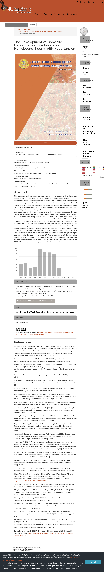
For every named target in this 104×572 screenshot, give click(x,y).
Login (100, 2)
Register (91, 2)
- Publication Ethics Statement (88, 153)
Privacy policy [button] (71, 568)
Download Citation (46, 300)
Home (18, 29)
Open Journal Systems (86, 205)
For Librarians (87, 100)
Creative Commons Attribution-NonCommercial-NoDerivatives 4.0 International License (45, 333)
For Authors (87, 93)
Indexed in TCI (86, 47)
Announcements (61, 14)
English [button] (81, 2)
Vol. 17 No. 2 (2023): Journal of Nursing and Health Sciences (41, 32)
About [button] (75, 14)
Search (32, 24)
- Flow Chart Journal (86, 141)
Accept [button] (93, 562)
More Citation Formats (26, 300)
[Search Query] (16, 25)
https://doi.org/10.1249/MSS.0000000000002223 (33, 481)
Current (38, 14)
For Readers (87, 86)
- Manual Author (86, 117)
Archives (48, 14)
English (86, 68)
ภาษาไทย (85, 73)
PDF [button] (45, 143)
